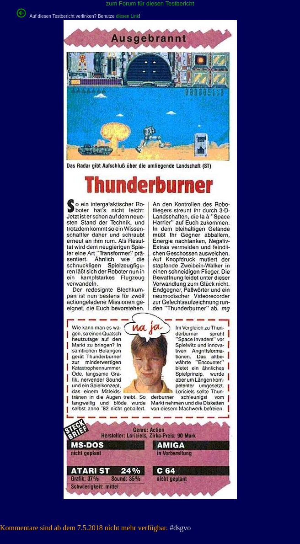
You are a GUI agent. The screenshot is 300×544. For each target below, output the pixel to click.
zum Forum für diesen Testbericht (150, 3)
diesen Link (127, 16)
